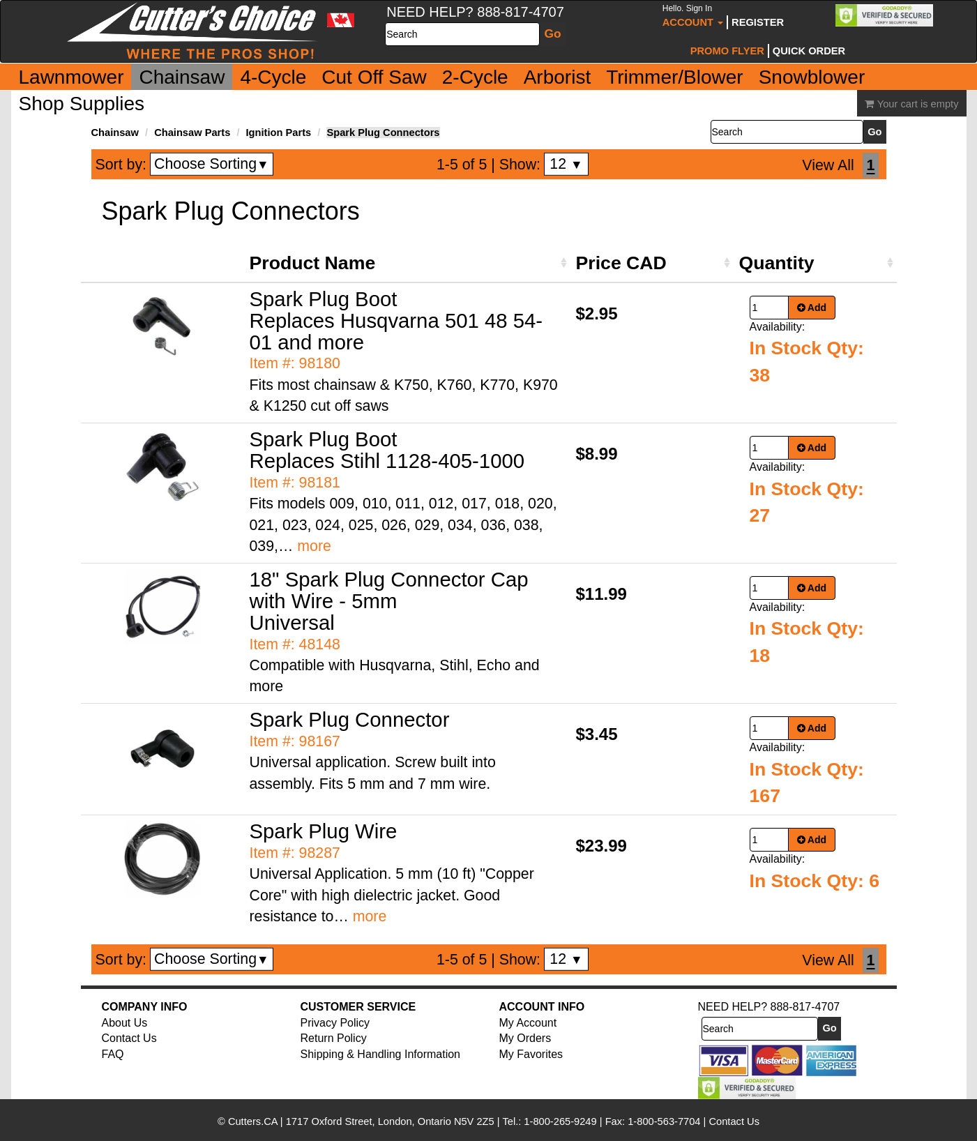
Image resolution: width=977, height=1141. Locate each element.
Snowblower (812, 77)
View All (828, 165)
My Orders (525, 1038)
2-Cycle (475, 77)
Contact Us (129, 1038)
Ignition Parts (279, 132)
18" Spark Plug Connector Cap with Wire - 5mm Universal (389, 601)
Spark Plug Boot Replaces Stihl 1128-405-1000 (387, 450)
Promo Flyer (727, 50)
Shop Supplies (82, 103)
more (314, 546)
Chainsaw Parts (192, 132)
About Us (125, 1023)
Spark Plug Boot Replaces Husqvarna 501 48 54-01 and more (396, 320)
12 (566, 164)
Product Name (313, 262)
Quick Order (809, 50)
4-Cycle (273, 77)
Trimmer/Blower (674, 77)
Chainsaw (182, 77)
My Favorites (531, 1054)
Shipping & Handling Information (380, 1054)
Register (758, 22)
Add (812, 307)
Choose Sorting (211, 164)
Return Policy (334, 1038)
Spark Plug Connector (350, 719)
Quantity (777, 262)
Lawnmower (71, 77)
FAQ (113, 1054)
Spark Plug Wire (323, 830)
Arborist (557, 77)
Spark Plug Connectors (382, 132)
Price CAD (621, 262)
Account (692, 15)
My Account (528, 1023)
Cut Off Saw (373, 77)
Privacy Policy (335, 1023)
